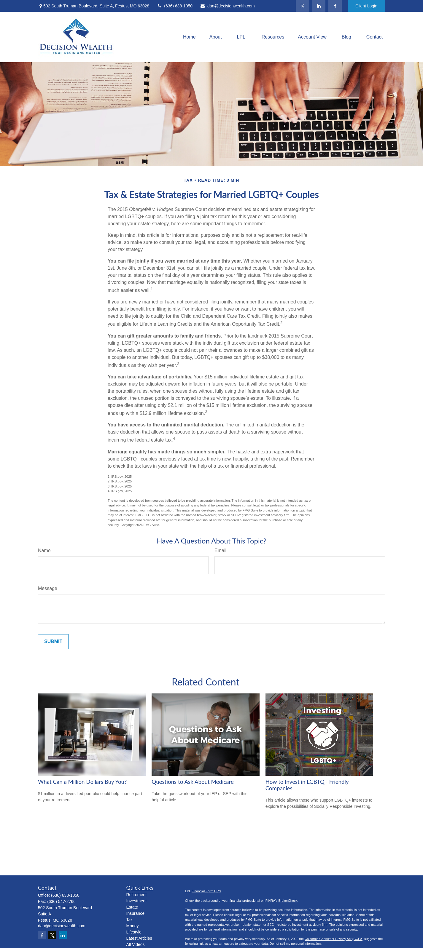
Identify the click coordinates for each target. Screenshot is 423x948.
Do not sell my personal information (295, 943)
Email (220, 550)
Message (47, 588)
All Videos (135, 944)
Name (44, 550)
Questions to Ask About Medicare (193, 781)
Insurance (135, 913)
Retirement (136, 894)
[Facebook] (335, 6)
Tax (129, 919)
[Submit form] (53, 641)
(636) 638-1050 (175, 6)
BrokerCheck (287, 900)
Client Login (366, 6)
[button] (189, 37)
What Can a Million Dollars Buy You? (82, 781)
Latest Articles (139, 938)
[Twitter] (302, 6)
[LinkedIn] (318, 6)
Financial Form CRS (206, 891)
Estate (132, 907)
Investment (136, 901)
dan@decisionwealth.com (227, 6)
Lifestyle (133, 932)
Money (132, 925)
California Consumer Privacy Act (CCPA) (334, 939)
